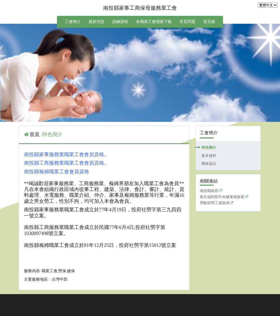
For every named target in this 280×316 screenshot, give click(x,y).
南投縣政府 (209, 191)
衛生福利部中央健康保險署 (222, 197)
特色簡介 (208, 147)
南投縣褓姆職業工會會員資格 (56, 171)
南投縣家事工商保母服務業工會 (140, 8)
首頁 (35, 134)
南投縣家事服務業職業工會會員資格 (64, 154)
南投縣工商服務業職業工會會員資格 (64, 163)
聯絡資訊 (208, 163)
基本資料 (208, 155)
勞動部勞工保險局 (214, 203)
